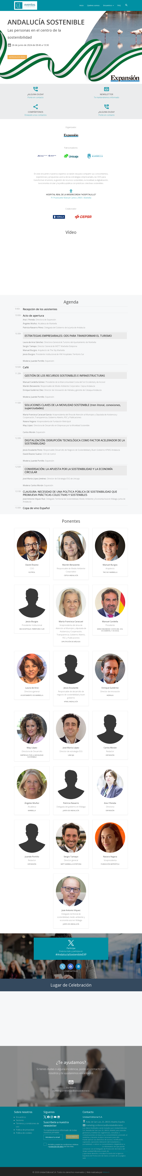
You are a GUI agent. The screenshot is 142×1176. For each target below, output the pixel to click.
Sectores (20, 1120)
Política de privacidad (25, 1129)
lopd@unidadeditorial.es (92, 1146)
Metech (106, 1172)
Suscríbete (72, 1137)
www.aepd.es (91, 1158)
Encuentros (108, 5)
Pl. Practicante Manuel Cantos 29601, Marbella (71, 194)
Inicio (81, 5)
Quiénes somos (93, 5)
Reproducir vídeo (17, 57)
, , (105, 1122)
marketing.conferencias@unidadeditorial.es (71, 1090)
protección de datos (56, 1146)
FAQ (119, 5)
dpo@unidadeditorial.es (118, 1151)
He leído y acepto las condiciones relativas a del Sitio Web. (61, 1145)
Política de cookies (24, 1133)
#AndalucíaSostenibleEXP (71, 954)
